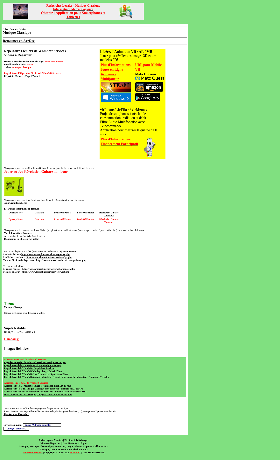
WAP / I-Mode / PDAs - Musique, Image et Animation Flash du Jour (38, 394)
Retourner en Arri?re (19, 41)
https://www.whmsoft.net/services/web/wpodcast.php (48, 269)
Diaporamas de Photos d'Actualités (21, 239)
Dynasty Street (16, 212)
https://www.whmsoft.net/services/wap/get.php (49, 257)
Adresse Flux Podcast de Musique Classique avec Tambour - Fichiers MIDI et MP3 (45, 391)
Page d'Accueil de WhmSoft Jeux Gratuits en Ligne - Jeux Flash (36, 374)
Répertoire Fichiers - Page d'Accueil (22, 76)
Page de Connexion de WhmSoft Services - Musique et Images (35, 362)
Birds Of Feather (85, 212)
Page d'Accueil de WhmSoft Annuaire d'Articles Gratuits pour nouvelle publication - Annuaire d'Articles (56, 377)
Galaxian (39, 212)
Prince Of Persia (62, 212)
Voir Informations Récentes (18, 233)
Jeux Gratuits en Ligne (15, 203)
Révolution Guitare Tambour (108, 214)
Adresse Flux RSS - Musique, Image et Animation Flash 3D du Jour (37, 385)
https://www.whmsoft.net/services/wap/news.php (45, 254)
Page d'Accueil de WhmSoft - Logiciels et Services (29, 368)
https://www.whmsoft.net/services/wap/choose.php (61, 260)
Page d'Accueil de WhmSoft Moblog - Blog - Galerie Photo (33, 371)
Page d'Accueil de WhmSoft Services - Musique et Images (32, 365)
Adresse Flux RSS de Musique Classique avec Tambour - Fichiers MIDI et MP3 (43, 388)
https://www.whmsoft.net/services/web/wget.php (46, 272)
